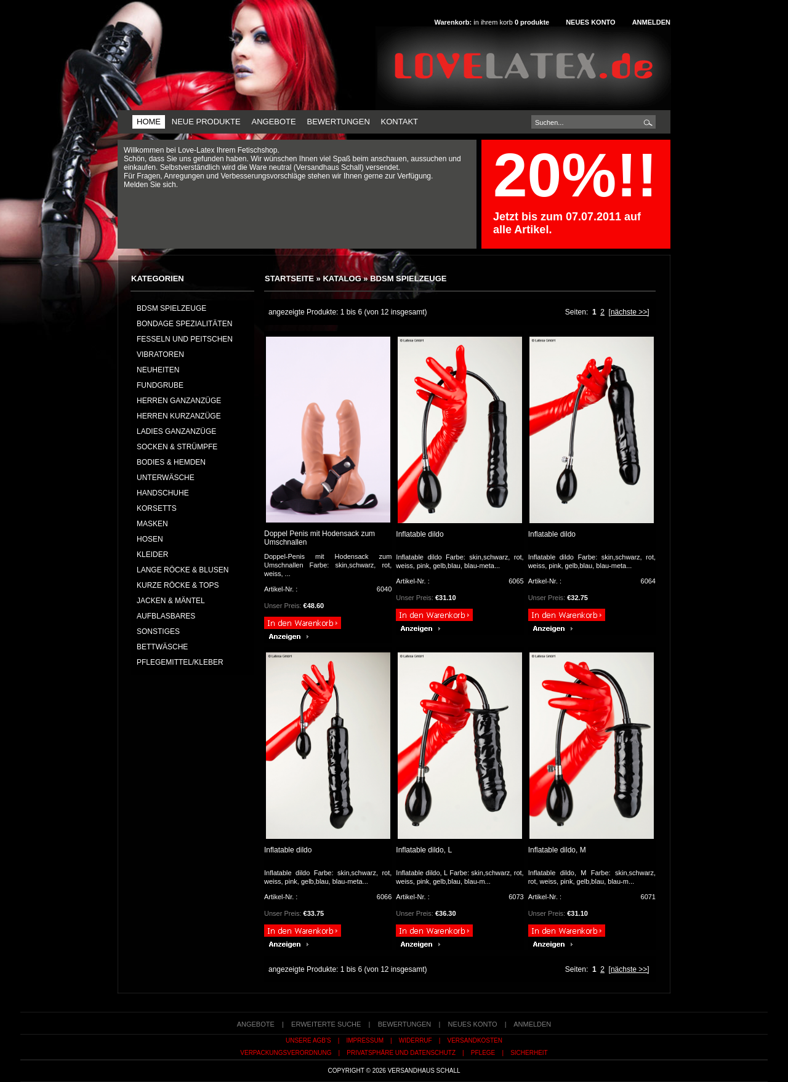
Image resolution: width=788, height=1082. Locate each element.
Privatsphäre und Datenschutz (401, 1052)
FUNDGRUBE (160, 385)
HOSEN (150, 539)
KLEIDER (152, 554)
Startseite (289, 278)
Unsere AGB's (308, 1040)
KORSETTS (157, 508)
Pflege (483, 1052)
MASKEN (152, 523)
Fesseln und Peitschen (185, 339)
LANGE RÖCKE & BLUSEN (182, 570)
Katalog (342, 278)
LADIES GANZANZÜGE (176, 431)
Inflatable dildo (419, 534)
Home (149, 121)
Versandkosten (475, 1040)
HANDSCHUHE (163, 493)
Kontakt (399, 121)
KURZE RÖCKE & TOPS (178, 585)
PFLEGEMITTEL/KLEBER (180, 662)
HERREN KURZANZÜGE (179, 416)
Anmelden (651, 22)
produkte (532, 22)
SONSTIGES (158, 631)
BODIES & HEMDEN (171, 462)
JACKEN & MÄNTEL (171, 600)
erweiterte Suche (326, 1024)
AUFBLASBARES (166, 616)
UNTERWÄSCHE (166, 477)
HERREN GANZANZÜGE (179, 400)
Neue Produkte (206, 121)
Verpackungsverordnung (285, 1052)
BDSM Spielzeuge (408, 278)
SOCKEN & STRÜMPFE (177, 447)
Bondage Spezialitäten (184, 323)
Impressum (365, 1040)
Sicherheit (529, 1052)
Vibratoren (160, 354)
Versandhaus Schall (424, 1070)
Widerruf (415, 1040)
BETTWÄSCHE (162, 647)
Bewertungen (338, 121)
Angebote (273, 121)
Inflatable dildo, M (557, 850)
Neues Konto (590, 22)
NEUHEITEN (158, 370)
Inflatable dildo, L (424, 850)
